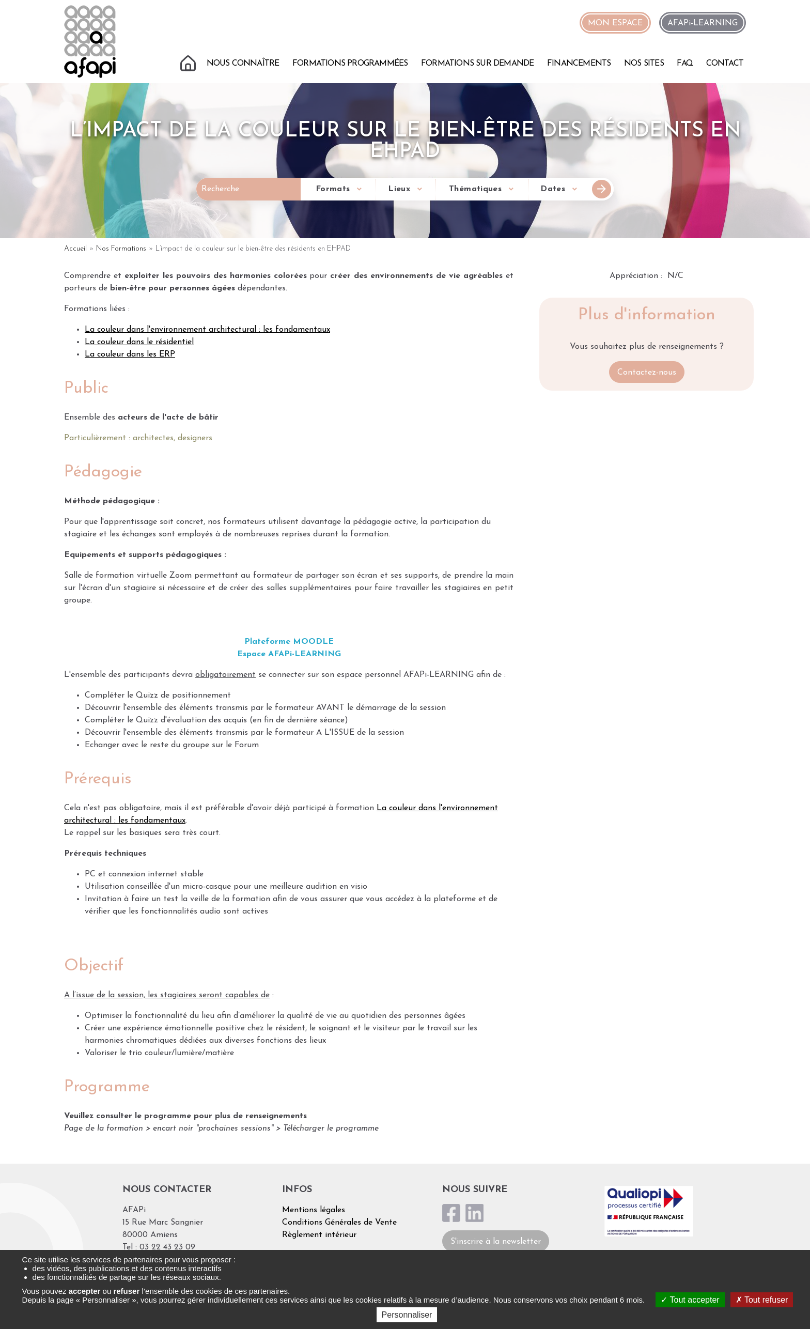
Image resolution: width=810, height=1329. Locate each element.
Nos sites (644, 63)
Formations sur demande (477, 63)
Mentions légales (313, 1210)
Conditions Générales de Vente (339, 1222)
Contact (724, 63)
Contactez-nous (646, 372)
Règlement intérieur (319, 1235)
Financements (579, 63)
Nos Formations (121, 249)
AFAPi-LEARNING (702, 23)
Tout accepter (690, 1299)
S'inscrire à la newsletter (495, 1242)
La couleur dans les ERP (130, 354)
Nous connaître (243, 63)
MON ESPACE (615, 23)
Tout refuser (762, 1299)
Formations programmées (350, 63)
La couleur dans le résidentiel (139, 342)
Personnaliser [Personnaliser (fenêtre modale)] (407, 1314)
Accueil (189, 62)
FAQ (685, 63)
